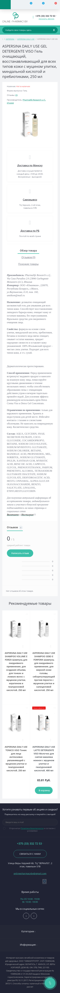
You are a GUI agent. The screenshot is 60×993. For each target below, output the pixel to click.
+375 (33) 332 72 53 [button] (30, 843)
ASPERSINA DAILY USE (25, 39)
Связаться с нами (30, 853)
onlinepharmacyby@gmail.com (30, 873)
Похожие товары (28, 264)
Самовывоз (30, 199)
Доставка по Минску (30, 165)
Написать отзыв (20, 553)
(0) (16, 95)
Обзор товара (28, 250)
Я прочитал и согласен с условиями (31, 829)
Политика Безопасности (32, 828)
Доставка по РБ (30, 230)
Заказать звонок (46, 18)
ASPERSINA (10, 39)
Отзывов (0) (28, 257)
